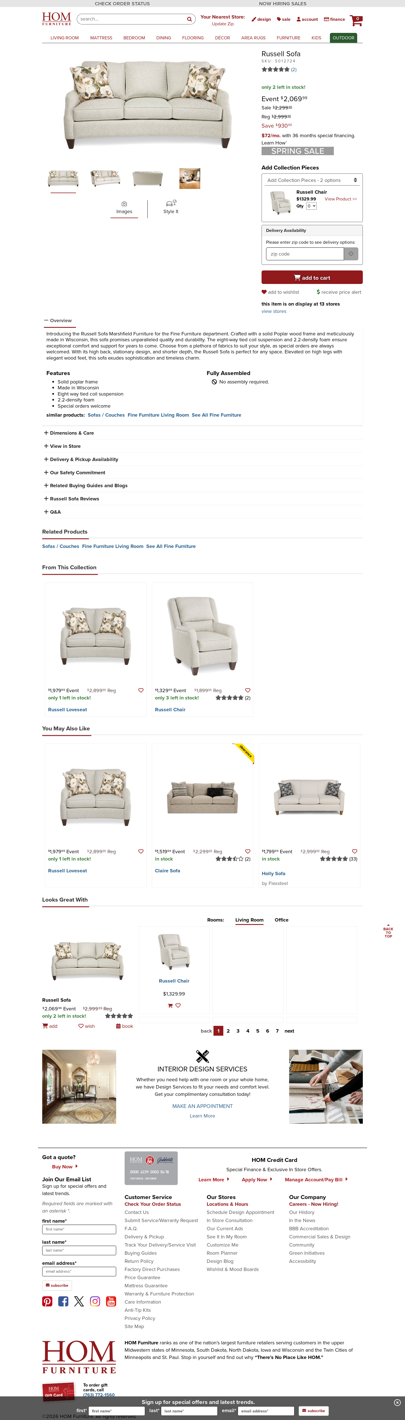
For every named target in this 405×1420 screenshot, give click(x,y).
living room (65, 38)
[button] (222, 20)
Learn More (202, 1115)
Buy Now (62, 1166)
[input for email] (266, 1411)
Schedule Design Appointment (240, 1212)
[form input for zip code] (305, 253)
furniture (288, 38)
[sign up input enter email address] (79, 1271)
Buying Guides (141, 1253)
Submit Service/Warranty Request (161, 1220)
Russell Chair (170, 709)
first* (110, 1411)
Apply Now (254, 1179)
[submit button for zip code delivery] (351, 253)
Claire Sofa (167, 870)
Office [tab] (282, 920)
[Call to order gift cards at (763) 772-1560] (99, 1395)
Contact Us (137, 1212)
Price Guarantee (142, 1277)
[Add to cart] (312, 277)
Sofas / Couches (106, 415)
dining (163, 38)
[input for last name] (189, 1411)
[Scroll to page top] (388, 931)
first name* (54, 1221)
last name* (54, 1242)
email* (258, 1411)
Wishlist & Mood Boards (233, 1269)
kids (316, 38)
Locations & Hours (227, 1204)
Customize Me (222, 1245)
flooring (193, 38)
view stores (274, 311)
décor (222, 38)
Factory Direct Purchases (152, 1269)
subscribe (313, 1411)
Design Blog (220, 1261)
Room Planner (222, 1253)
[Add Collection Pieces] (312, 180)
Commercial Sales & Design (319, 1236)
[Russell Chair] (174, 951)
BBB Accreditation (309, 1228)
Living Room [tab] (249, 920)
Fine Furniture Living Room (158, 415)
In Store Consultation (230, 1220)
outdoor (343, 38)
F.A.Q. (131, 1228)
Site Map (134, 1326)
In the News (302, 1220)
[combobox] (130, 19)
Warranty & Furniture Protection (159, 1293)
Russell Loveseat (67, 709)
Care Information (143, 1302)
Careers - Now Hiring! (313, 1204)
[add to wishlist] (281, 292)
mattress (101, 38)
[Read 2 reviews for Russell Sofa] (312, 69)
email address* (59, 1263)
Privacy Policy (140, 1318)
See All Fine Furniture (216, 415)
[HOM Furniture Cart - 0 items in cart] (355, 18)
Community (301, 1245)
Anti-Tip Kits (138, 1310)
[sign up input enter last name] (79, 1250)
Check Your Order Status (153, 1204)
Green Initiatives (307, 1253)
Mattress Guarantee (146, 1285)
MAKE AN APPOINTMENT (202, 1106)
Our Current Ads (225, 1228)
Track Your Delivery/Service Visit (160, 1245)
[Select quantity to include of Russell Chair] (311, 206)
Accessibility (302, 1261)
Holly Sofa (273, 873)
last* (183, 1411)
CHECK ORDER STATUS (122, 3)
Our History (301, 1212)
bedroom (134, 38)
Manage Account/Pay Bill (314, 1179)
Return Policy (139, 1261)
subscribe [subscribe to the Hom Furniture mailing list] (57, 1285)
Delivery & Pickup (144, 1236)
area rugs (253, 38)
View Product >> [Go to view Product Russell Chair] (341, 199)
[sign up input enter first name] (79, 1229)
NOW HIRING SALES (283, 3)
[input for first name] (116, 1411)
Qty (299, 206)
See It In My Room (227, 1236)
